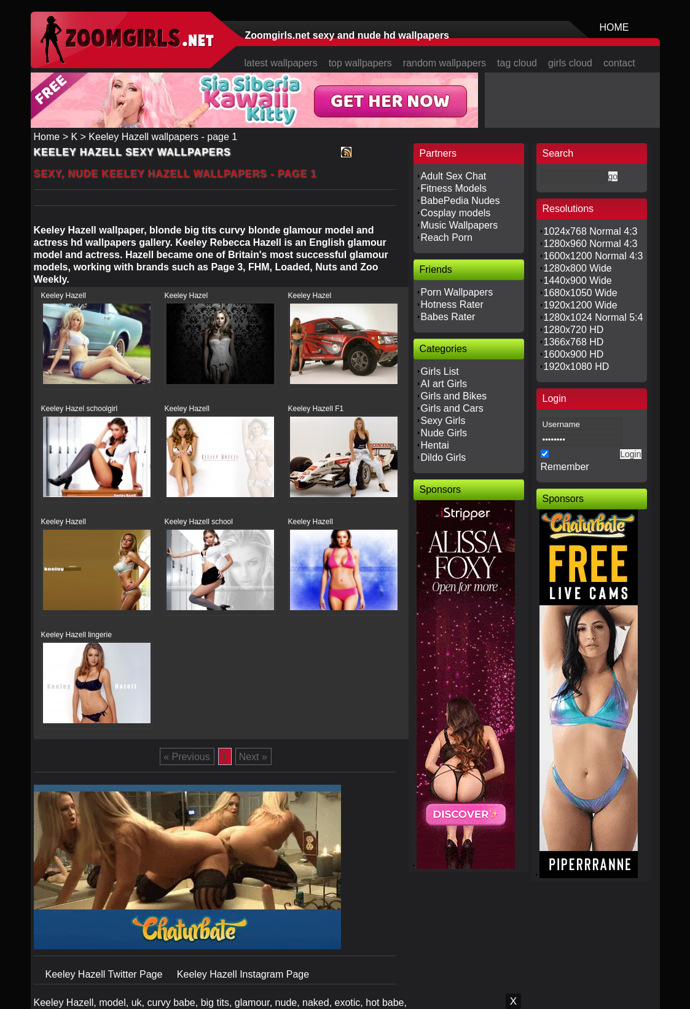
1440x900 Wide (578, 280)
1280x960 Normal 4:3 (591, 243)
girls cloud (570, 63)
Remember (565, 466)
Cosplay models (456, 213)
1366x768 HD (574, 342)
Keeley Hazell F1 (316, 408)
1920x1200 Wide (580, 305)
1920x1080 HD (577, 366)
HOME (614, 27)
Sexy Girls (443, 420)
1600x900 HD (574, 354)
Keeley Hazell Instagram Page (243, 974)
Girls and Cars (452, 408)
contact (619, 63)
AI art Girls (444, 384)
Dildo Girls (443, 457)
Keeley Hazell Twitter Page (105, 974)
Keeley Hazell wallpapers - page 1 (162, 137)
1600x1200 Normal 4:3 (593, 256)
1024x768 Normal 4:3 (591, 231)
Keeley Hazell (63, 295)
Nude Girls (444, 433)
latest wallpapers (281, 63)
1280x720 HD (574, 329)
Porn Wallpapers (457, 292)
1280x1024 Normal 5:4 (593, 317)
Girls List (440, 371)
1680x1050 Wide (580, 293)
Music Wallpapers (459, 225)
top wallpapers (360, 63)
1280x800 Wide (578, 268)
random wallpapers (444, 63)
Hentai (435, 445)
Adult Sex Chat (454, 176)
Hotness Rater (452, 304)
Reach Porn (447, 237)
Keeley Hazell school (199, 521)
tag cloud (517, 63)
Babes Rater (448, 317)
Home (47, 137)
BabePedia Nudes (460, 200)
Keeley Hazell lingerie (76, 634)
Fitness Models (454, 188)
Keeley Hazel (186, 295)
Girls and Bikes (454, 396)
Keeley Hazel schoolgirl (79, 408)
